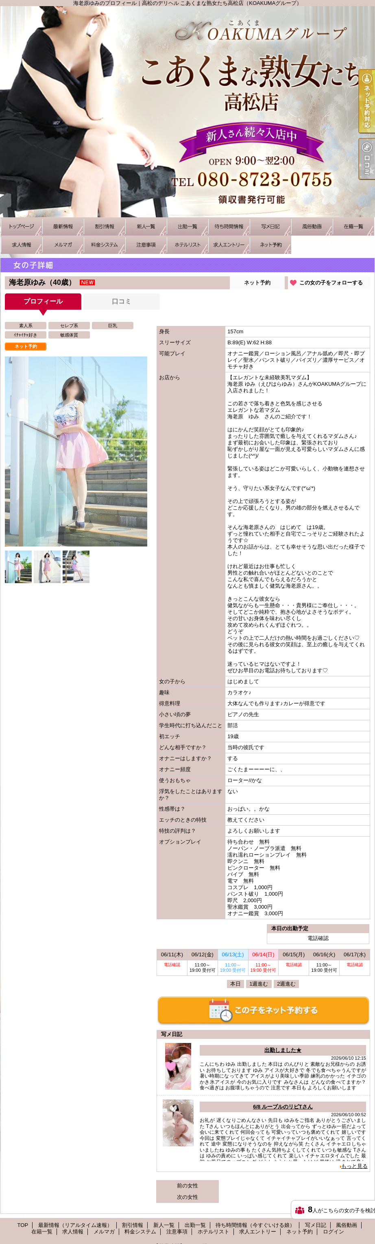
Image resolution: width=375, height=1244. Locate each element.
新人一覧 (146, 226)
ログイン (333, 1232)
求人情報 (21, 245)
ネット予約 (270, 245)
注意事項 (146, 245)
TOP (21, 226)
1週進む (258, 984)
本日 (235, 984)
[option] (76, 451)
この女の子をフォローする (331, 283)
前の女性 (187, 1186)
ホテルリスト (187, 245)
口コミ (121, 301)
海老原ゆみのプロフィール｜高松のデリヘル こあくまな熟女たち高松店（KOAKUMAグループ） (187, 111)
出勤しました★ (282, 1050)
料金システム (104, 245)
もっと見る (354, 1166)
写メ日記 (270, 226)
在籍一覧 (353, 226)
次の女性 (187, 1197)
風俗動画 (312, 226)
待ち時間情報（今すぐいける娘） (229, 226)
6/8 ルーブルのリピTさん (283, 1107)
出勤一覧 (187, 226)
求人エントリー (229, 245)
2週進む (286, 984)
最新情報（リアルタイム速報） (63, 226)
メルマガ (63, 245)
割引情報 (104, 226)
